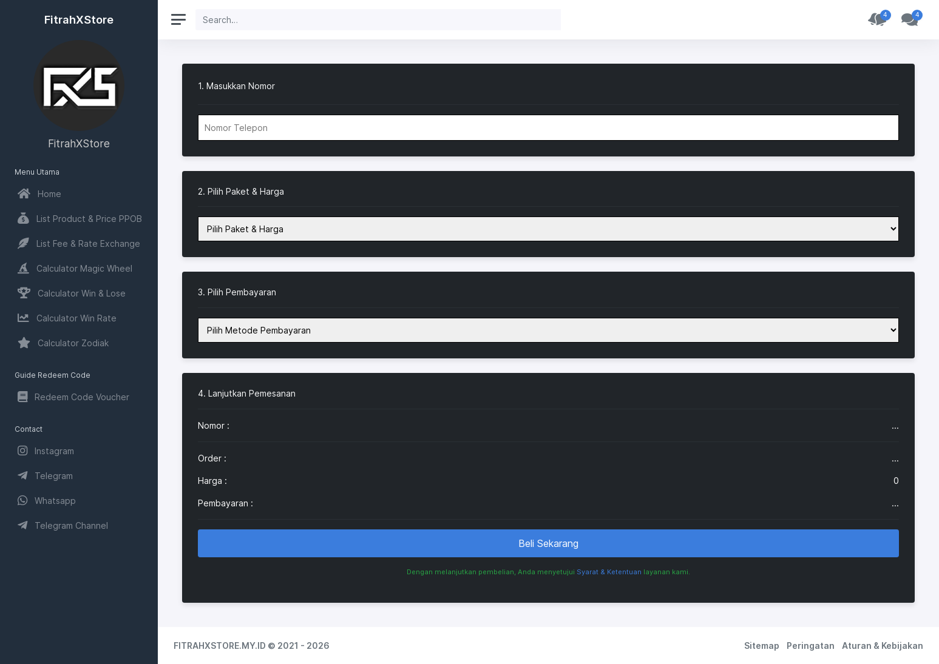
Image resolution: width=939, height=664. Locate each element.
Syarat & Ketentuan (609, 572)
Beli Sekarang (548, 543)
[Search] (378, 19)
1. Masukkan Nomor (236, 86)
